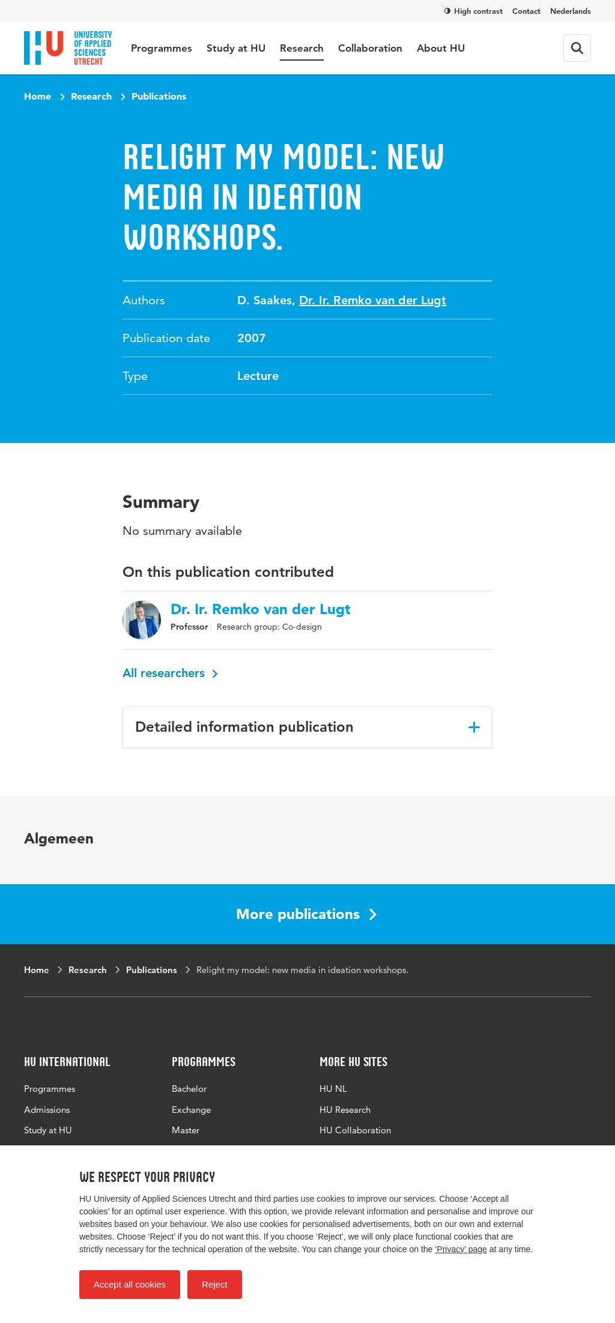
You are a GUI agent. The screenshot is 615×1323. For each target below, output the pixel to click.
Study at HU (236, 48)
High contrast (473, 11)
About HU (441, 48)
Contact (526, 11)
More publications (306, 914)
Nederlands (570, 11)
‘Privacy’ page (461, 1249)
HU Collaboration (355, 1130)
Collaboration (370, 48)
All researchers (170, 673)
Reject (215, 1284)
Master (185, 1130)
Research (302, 48)
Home (37, 96)
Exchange (191, 1109)
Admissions (47, 1109)
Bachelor (189, 1088)
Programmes (161, 48)
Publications (159, 96)
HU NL (333, 1088)
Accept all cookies (130, 1284)
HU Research (345, 1109)
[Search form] (577, 48)
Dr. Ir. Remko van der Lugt (372, 300)
